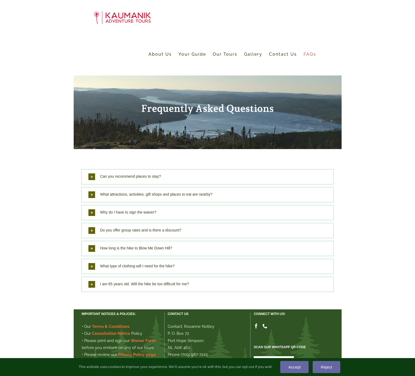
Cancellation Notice (111, 333)
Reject (326, 367)
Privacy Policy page (137, 354)
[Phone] (265, 326)
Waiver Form (143, 340)
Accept (294, 367)
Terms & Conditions (110, 326)
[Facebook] (256, 326)
